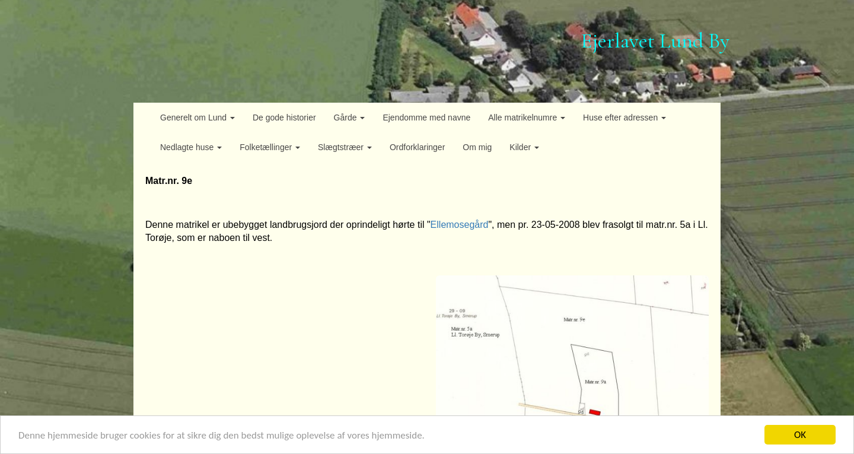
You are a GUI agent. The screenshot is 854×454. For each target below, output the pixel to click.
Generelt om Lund (197, 117)
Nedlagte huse (191, 147)
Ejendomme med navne (426, 117)
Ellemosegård (460, 225)
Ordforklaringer (417, 147)
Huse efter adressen (624, 117)
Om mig (477, 147)
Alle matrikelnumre (526, 117)
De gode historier (284, 117)
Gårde (349, 117)
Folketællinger (270, 147)
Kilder (524, 147)
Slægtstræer (345, 147)
